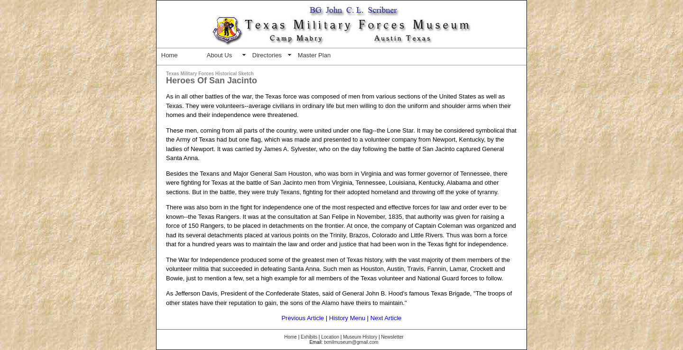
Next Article (386, 318)
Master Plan (314, 55)
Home (169, 55)
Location (330, 337)
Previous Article (302, 318)
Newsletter (392, 337)
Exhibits (309, 337)
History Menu (347, 318)
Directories (267, 55)
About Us (219, 55)
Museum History (360, 337)
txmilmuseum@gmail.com (351, 342)
